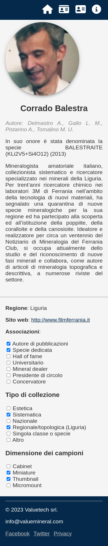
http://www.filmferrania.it (60, 320)
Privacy (63, 533)
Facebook (17, 533)
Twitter (41, 533)
